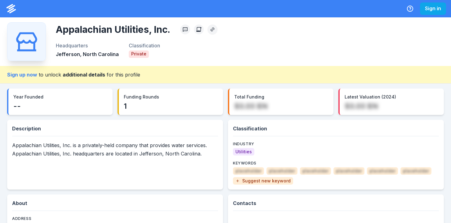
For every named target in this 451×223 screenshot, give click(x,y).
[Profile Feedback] (185, 29)
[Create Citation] (199, 29)
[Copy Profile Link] (212, 29)
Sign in (433, 8)
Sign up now (22, 75)
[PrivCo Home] (11, 8)
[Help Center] (410, 8)
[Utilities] (243, 151)
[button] (263, 181)
